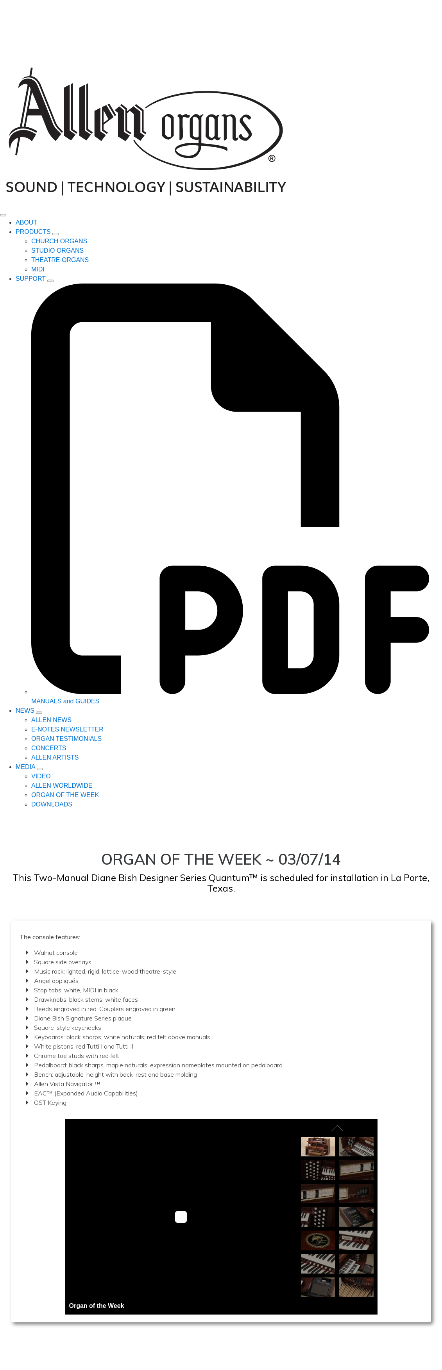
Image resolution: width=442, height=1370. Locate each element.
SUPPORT (31, 278)
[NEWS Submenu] (39, 713)
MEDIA (25, 766)
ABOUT (26, 222)
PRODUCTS (33, 231)
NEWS (25, 710)
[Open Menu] (3, 215)
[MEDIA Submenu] (40, 769)
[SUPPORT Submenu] (50, 281)
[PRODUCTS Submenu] (55, 234)
